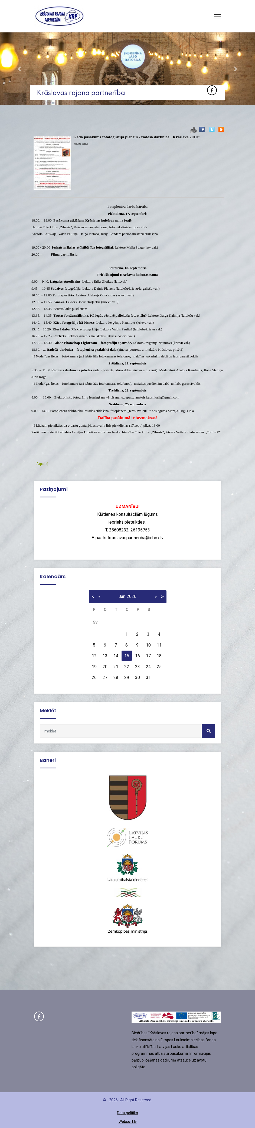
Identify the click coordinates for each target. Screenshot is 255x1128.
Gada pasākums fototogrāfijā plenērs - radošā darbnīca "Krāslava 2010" (136, 137)
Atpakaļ (42, 464)
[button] (19, 68)
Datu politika (127, 1113)
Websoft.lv (128, 1121)
